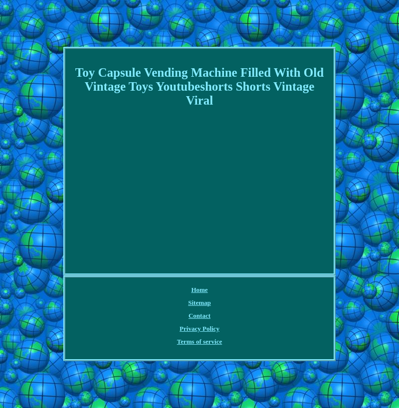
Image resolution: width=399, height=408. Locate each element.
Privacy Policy (199, 328)
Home (199, 289)
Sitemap (199, 302)
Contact (199, 315)
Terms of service (199, 341)
